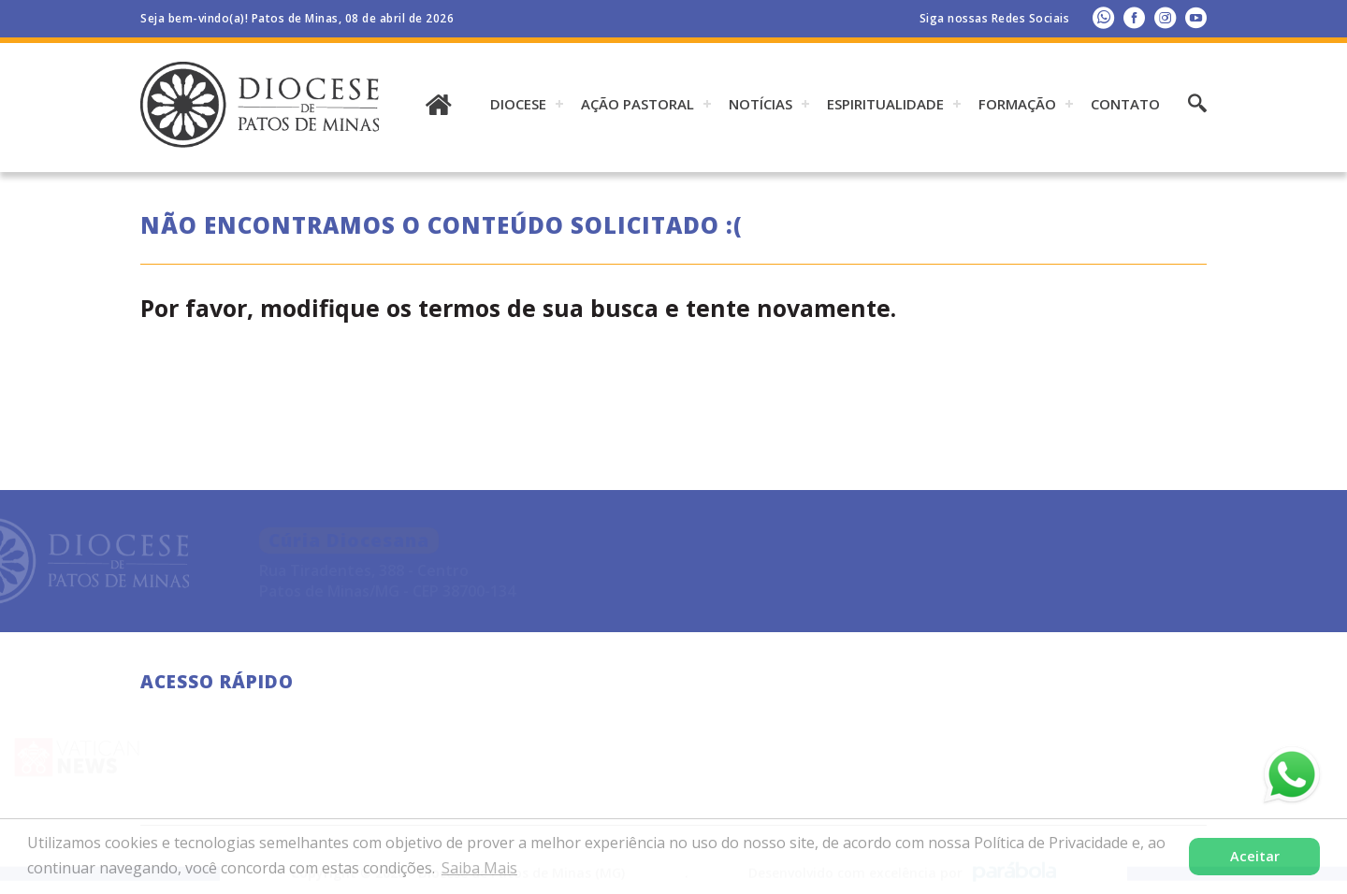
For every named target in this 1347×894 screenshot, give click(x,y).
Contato (1125, 103)
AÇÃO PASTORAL (637, 103)
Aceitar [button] (1255, 856)
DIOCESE (518, 103)
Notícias (760, 103)
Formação (1017, 103)
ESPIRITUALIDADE (885, 103)
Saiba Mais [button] (479, 868)
